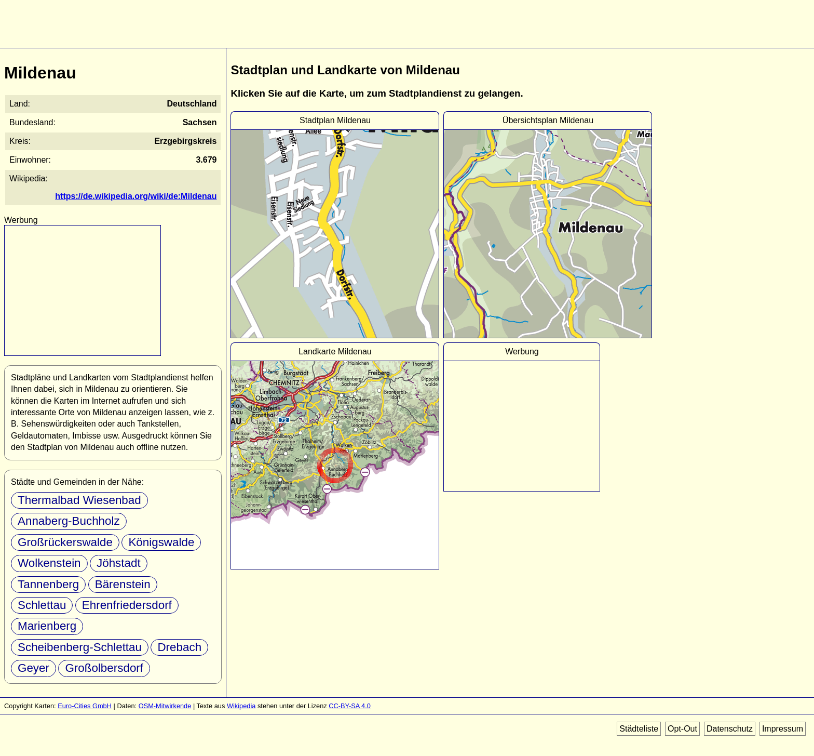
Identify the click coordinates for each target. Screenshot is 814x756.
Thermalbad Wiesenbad (79, 500)
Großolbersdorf (104, 667)
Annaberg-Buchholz (69, 520)
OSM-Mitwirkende (165, 706)
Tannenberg (48, 584)
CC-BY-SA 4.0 (350, 706)
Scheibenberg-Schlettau (80, 647)
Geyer (33, 667)
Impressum (782, 728)
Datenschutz (730, 728)
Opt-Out (682, 728)
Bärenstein (123, 584)
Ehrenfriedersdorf (127, 605)
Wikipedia (241, 706)
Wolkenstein (49, 562)
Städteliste (638, 728)
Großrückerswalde (65, 542)
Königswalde (161, 542)
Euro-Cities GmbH (85, 706)
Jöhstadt (119, 562)
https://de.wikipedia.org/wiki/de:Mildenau (135, 196)
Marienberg (47, 625)
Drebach (179, 647)
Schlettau (42, 605)
